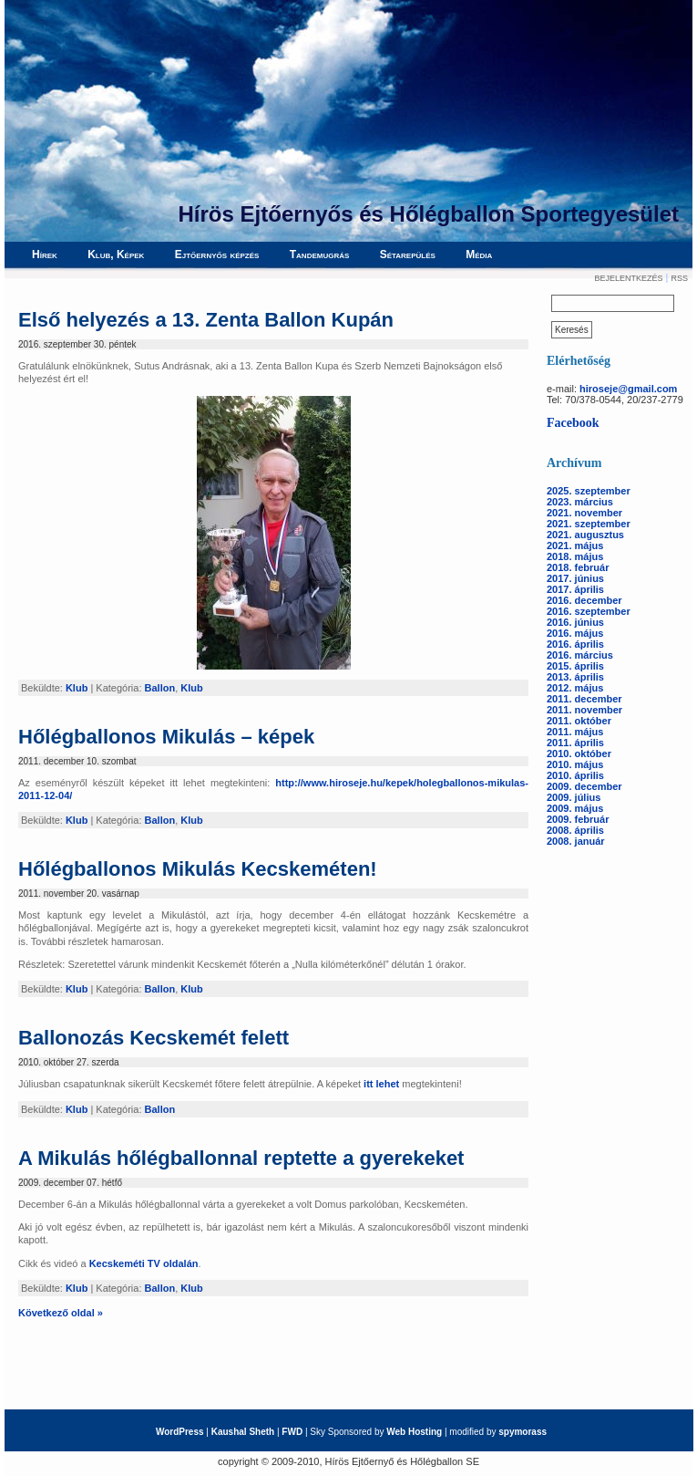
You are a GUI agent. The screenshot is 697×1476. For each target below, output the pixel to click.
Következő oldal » (60, 1312)
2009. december (584, 786)
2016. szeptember (588, 611)
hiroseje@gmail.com (628, 388)
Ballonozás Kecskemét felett (153, 1037)
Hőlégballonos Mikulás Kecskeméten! (197, 869)
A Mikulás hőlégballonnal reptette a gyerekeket (241, 1158)
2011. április (575, 742)
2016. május (575, 633)
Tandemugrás (320, 254)
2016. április (575, 644)
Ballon (160, 687)
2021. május (575, 545)
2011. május (575, 731)
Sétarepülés (408, 254)
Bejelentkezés (628, 278)
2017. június (575, 578)
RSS (679, 278)
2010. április (575, 775)
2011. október (579, 720)
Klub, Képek (115, 254)
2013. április (575, 676)
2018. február (578, 567)
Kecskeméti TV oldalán (144, 1263)
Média (479, 254)
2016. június (575, 622)
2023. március (580, 501)
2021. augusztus (585, 534)
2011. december (584, 698)
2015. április (575, 665)
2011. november (584, 709)
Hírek (44, 254)
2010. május (575, 764)
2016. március (580, 655)
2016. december (584, 600)
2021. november (584, 512)
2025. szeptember (588, 490)
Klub (76, 687)
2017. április (575, 589)
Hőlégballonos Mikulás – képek (166, 736)
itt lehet (381, 1083)
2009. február (578, 819)
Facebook (573, 423)
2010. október (579, 753)
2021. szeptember (588, 523)
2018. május (575, 556)
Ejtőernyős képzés (217, 254)
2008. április (575, 830)
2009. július (573, 797)
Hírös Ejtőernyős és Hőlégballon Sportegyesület (429, 214)
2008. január (576, 841)
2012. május (575, 687)
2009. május (575, 808)
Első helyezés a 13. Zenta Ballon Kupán (206, 319)
